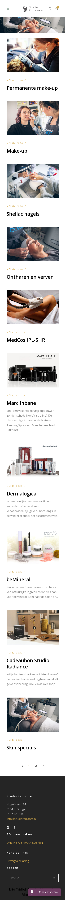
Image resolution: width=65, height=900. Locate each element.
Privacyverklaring (18, 861)
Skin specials (21, 747)
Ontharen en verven (30, 277)
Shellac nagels (23, 214)
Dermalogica (21, 493)
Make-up (17, 150)
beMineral (19, 579)
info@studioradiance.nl (21, 819)
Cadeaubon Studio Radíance (28, 663)
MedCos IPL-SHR (26, 340)
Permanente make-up (32, 88)
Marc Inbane (21, 403)
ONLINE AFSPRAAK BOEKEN (25, 843)
